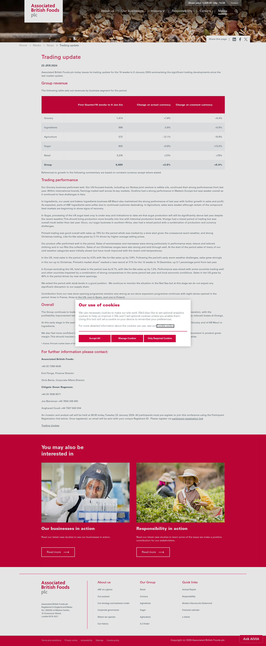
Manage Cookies (127, 338)
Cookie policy (165, 326)
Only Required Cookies (160, 338)
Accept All (94, 338)
